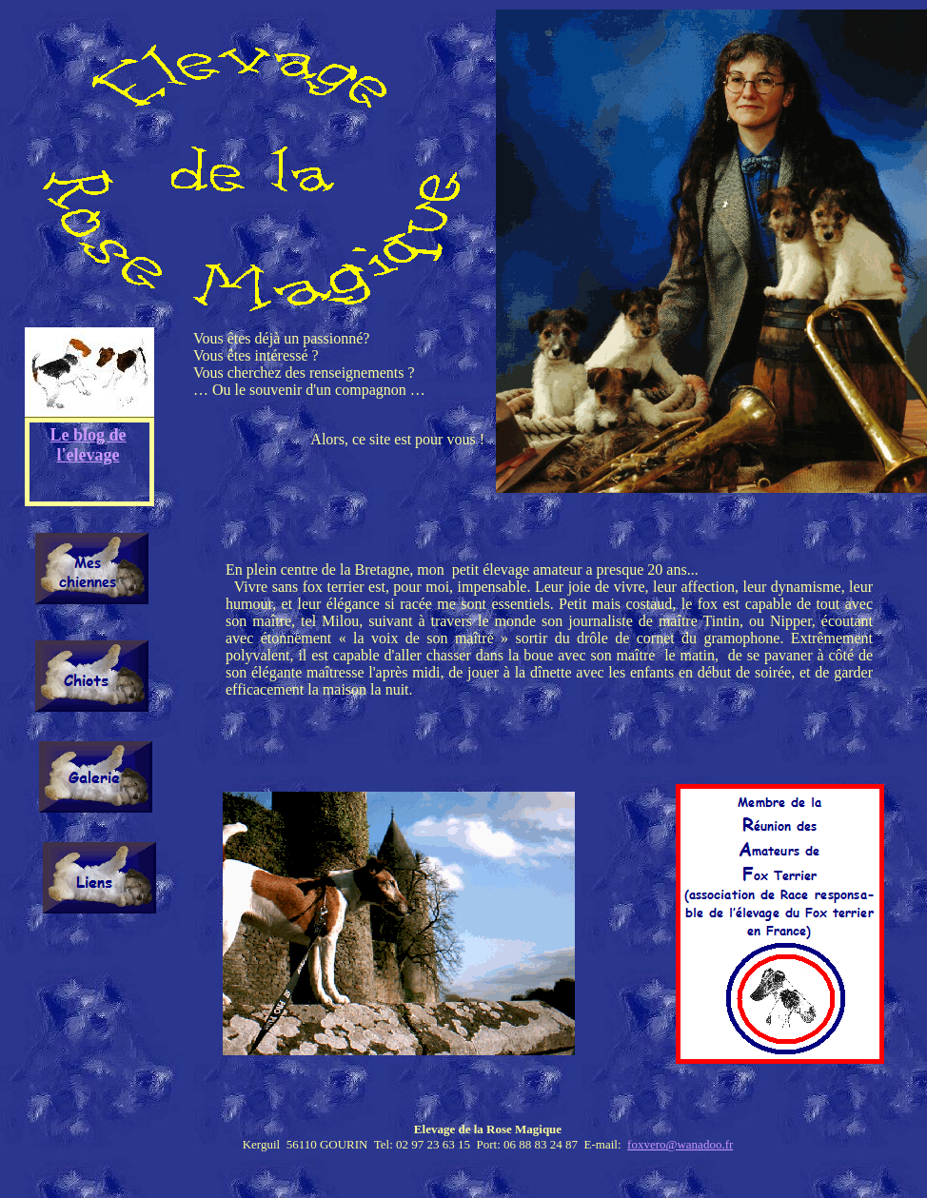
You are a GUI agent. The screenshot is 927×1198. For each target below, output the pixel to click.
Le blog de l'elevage (88, 444)
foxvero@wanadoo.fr (680, 1144)
